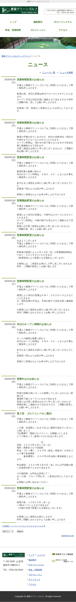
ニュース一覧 (48, 72)
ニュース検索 (66, 72)
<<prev (5, 526)
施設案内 (38, 22)
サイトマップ (34, 579)
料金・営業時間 (13, 30)
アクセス (63, 30)
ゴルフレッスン (38, 30)
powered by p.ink (67, 536)
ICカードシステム (63, 22)
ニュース (41, 555)
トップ (13, 22)
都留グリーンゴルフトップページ (16, 56)
